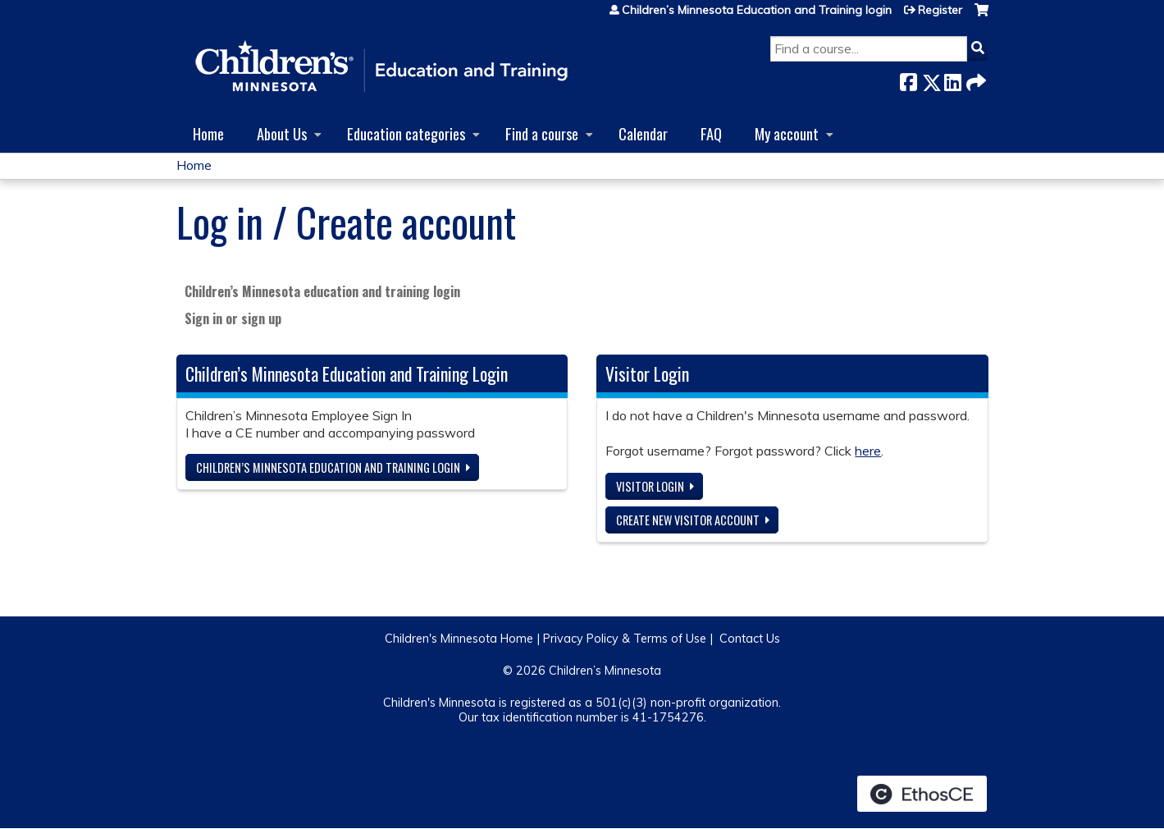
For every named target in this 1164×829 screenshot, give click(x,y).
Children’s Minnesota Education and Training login (757, 10)
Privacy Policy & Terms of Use (624, 638)
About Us (282, 133)
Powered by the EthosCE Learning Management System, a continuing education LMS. (922, 793)
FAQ (711, 133)
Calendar (643, 133)
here (868, 450)
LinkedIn (952, 79)
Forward (974, 79)
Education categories (406, 133)
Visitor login (650, 486)
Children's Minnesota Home (459, 638)
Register (940, 10)
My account (787, 133)
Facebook (908, 79)
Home (208, 133)
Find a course (541, 133)
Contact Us (749, 638)
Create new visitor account (688, 520)
